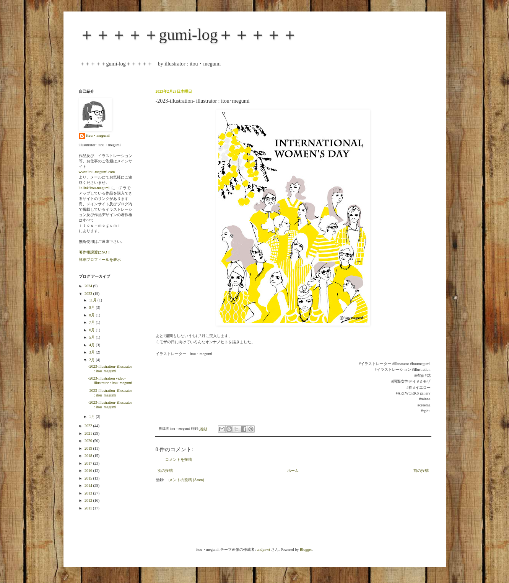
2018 (89, 456)
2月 (92, 360)
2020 (89, 441)
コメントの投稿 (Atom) (184, 480)
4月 (92, 345)
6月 (92, 330)
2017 (89, 463)
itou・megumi (98, 135)
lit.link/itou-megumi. (95, 188)
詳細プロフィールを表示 (100, 259)
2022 (89, 426)
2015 (89, 478)
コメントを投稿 (178, 459)
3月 (92, 352)
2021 (89, 433)
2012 (89, 500)
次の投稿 (165, 470)
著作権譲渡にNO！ (95, 252)
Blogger (306, 549)
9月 (92, 307)
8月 (92, 315)
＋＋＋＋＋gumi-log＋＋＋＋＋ (188, 34)
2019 (89, 448)
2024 (89, 286)
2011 (89, 508)
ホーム (293, 470)
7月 (92, 322)
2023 (89, 294)
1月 (92, 416)
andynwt (263, 549)
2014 (89, 485)
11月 (93, 300)
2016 (89, 470)
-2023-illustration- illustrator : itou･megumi (110, 368)
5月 (92, 337)
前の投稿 (421, 470)
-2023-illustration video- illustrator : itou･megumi (110, 380)
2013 (89, 493)
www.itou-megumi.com (97, 172)
